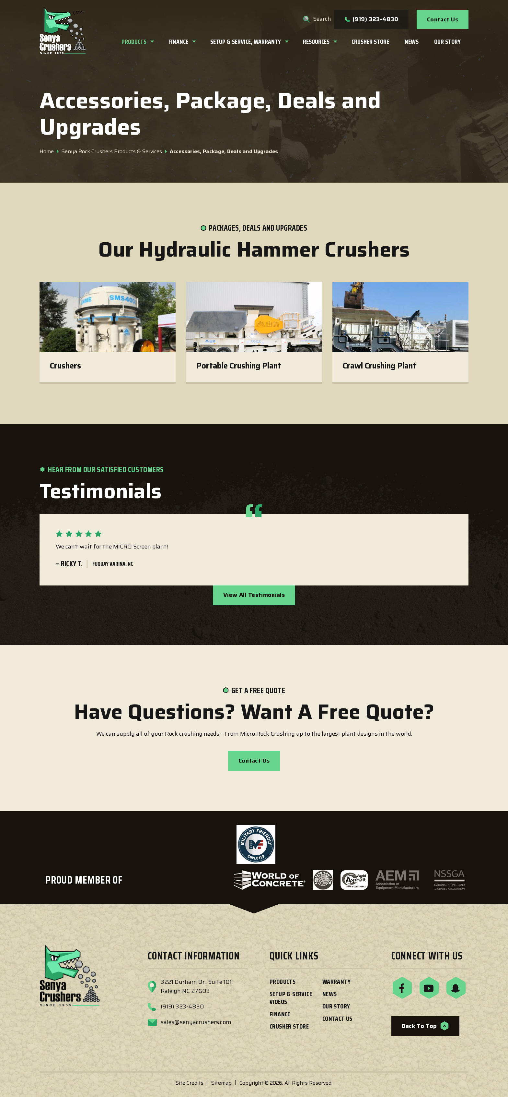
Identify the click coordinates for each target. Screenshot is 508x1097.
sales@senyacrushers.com (196, 1022)
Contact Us (442, 19)
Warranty (336, 981)
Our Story (336, 1006)
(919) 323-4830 (371, 19)
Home (47, 151)
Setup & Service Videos (291, 998)
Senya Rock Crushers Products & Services (112, 151)
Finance (280, 1014)
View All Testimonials (254, 594)
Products (282, 981)
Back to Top (425, 1026)
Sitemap (221, 1083)
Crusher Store (289, 1026)
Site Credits (189, 1083)
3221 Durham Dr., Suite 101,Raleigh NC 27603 (197, 986)
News (329, 994)
